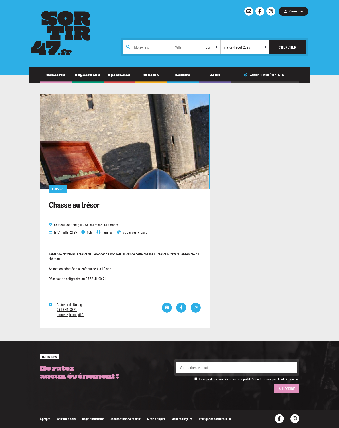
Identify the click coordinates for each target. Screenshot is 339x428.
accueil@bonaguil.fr (70, 314)
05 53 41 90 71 (67, 309)
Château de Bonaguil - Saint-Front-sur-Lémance (86, 225)
